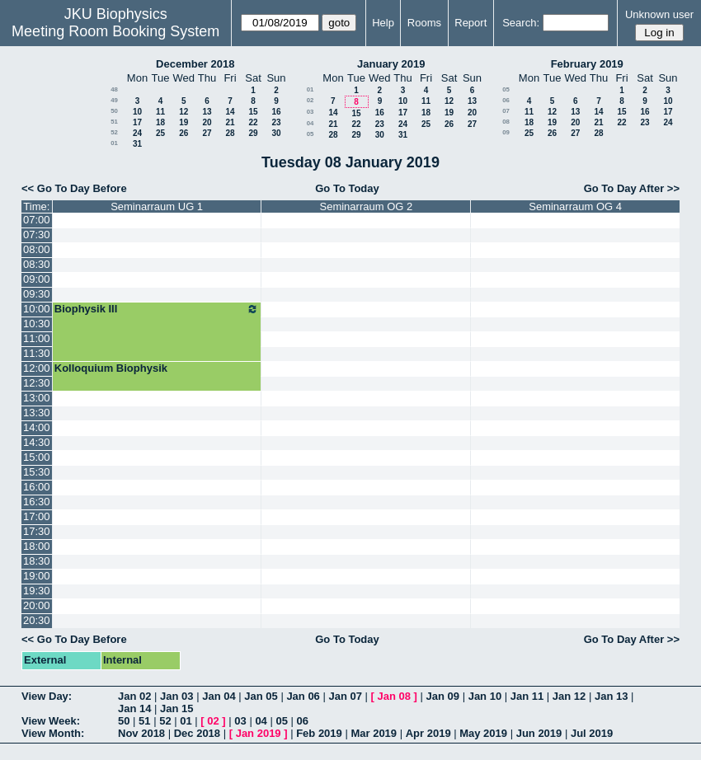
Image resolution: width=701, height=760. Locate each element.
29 (252, 133)
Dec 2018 (197, 733)
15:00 (36, 457)
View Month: (52, 733)
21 (229, 122)
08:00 (36, 249)
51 (114, 121)
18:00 (36, 546)
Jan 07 (344, 696)
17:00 (36, 516)
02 (310, 100)
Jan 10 (484, 696)
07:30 (36, 234)
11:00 (36, 338)
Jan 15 (176, 708)
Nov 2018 (141, 733)
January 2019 (391, 64)
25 (160, 133)
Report (470, 22)
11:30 (36, 353)
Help (383, 22)
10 (137, 111)
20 (206, 122)
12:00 (36, 368)
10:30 (36, 323)
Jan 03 (176, 696)
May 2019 (483, 733)
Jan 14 (134, 708)
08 (506, 121)
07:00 (36, 219)
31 (137, 143)
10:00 (36, 309)
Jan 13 (611, 696)
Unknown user (659, 14)
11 (160, 111)
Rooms (424, 22)
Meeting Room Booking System (115, 31)
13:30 (36, 412)
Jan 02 (134, 696)
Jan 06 (302, 696)
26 (183, 133)
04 (310, 123)
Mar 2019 (373, 733)
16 (275, 111)
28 (229, 133)
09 (506, 132)
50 (114, 111)
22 (252, 122)
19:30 (36, 590)
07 (506, 111)
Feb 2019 (319, 733)
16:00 (36, 487)
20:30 (36, 620)
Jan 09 (442, 696)
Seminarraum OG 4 (575, 206)
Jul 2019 (592, 733)
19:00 (36, 576)
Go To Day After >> (632, 188)
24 (137, 133)
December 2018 (195, 64)
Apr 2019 (428, 733)
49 (114, 100)
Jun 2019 (539, 733)
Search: (520, 22)
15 (252, 111)
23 (275, 122)
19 (183, 122)
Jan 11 (526, 696)
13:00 (36, 398)
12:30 (36, 383)
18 (160, 122)
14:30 (36, 442)
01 (114, 143)
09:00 (36, 279)
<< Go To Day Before (74, 188)
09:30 (36, 294)
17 (137, 122)
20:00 (36, 605)
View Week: (50, 721)
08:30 (36, 264)
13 (206, 111)
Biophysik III (157, 309)
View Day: (46, 696)
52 (114, 132)
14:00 (36, 427)
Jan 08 (394, 696)
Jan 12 (569, 696)
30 (275, 133)
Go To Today (347, 188)
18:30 (36, 561)
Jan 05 (260, 696)
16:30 (36, 501)
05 (310, 134)
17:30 (36, 531)
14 (229, 111)
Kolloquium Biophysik (110, 368)
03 (310, 111)
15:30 (36, 472)
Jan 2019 (258, 733)
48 (114, 89)
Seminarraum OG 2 (366, 206)
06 (506, 100)
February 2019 (587, 64)
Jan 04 (218, 696)
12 (183, 111)
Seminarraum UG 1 (157, 206)
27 (206, 133)
